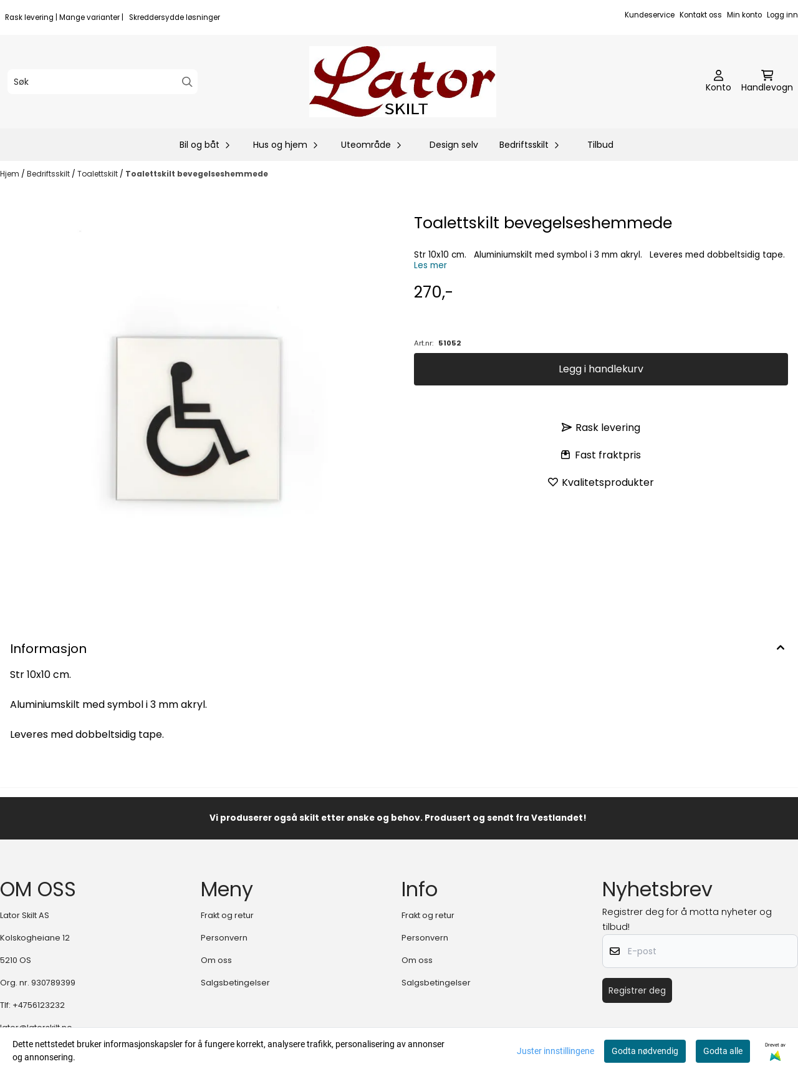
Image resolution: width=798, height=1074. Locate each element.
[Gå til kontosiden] (718, 82)
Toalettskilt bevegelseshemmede (196, 173)
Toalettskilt (98, 173)
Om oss (216, 960)
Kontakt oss (701, 15)
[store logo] (402, 81)
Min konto (744, 15)
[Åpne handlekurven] (767, 82)
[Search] (187, 82)
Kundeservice (650, 15)
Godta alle (723, 1051)
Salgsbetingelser (235, 982)
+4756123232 (38, 1005)
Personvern (224, 937)
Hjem (10, 173)
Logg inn (782, 15)
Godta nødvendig (645, 1051)
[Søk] (102, 81)
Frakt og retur (227, 915)
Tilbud (600, 144)
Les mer (430, 265)
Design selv (454, 144)
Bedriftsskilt (49, 173)
